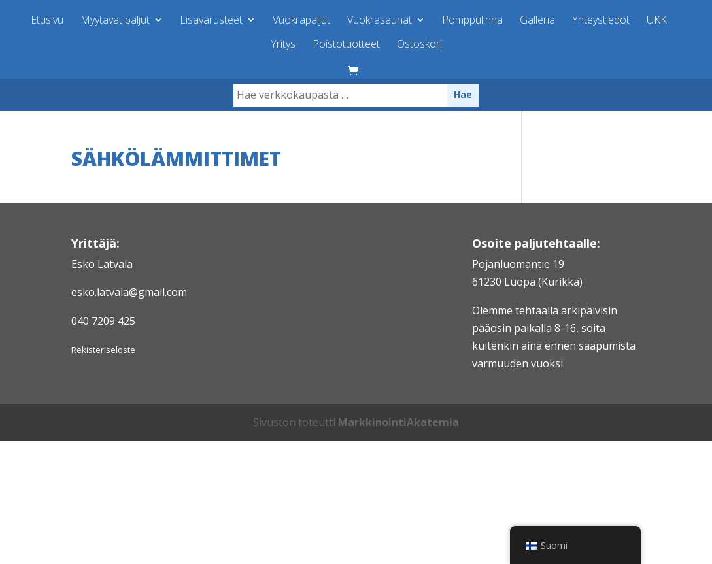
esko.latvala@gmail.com (129, 292)
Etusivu (47, 21)
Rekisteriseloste (103, 350)
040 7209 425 (103, 321)
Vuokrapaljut (301, 21)
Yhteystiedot (601, 21)
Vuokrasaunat (379, 21)
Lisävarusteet (211, 21)
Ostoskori (419, 45)
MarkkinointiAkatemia (398, 422)
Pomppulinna (472, 21)
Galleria (537, 21)
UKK (657, 21)
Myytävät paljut (115, 21)
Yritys (283, 45)
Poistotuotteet (346, 45)
